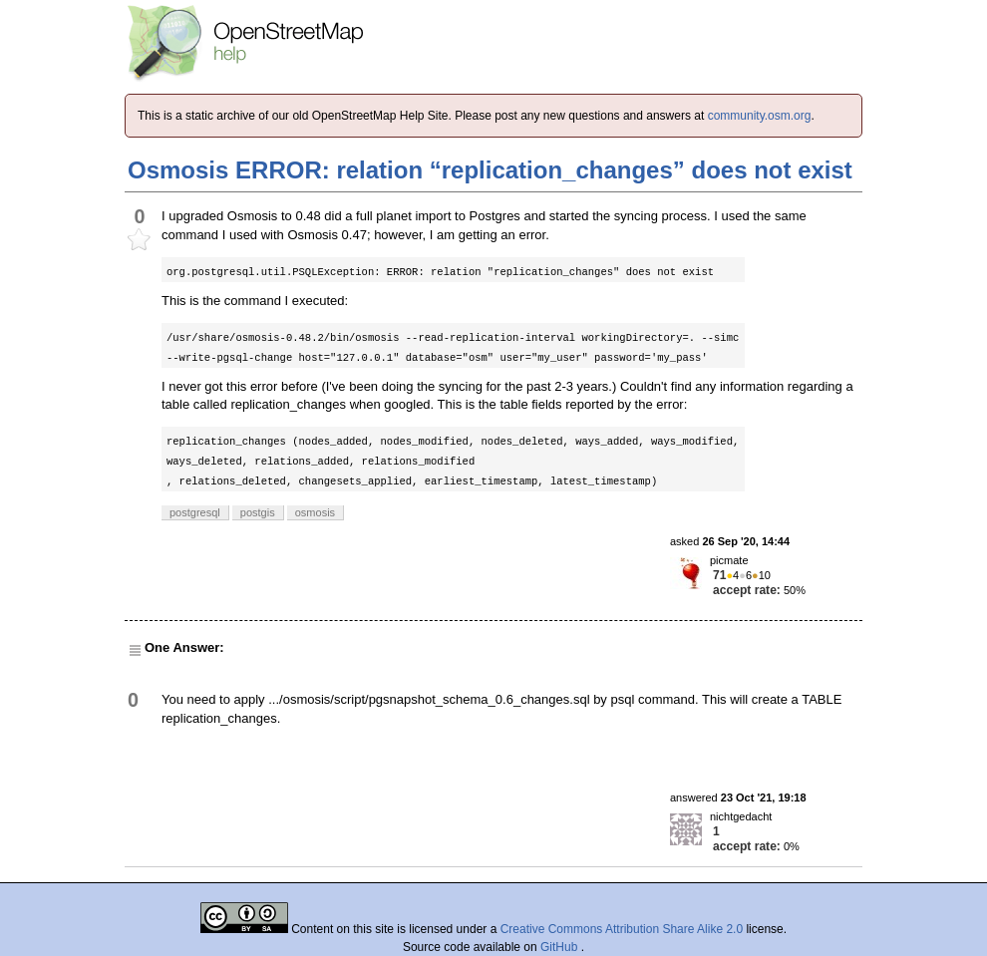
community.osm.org (760, 116)
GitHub (560, 947)
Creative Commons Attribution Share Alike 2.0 (621, 929)
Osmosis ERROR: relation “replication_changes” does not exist (490, 170)
